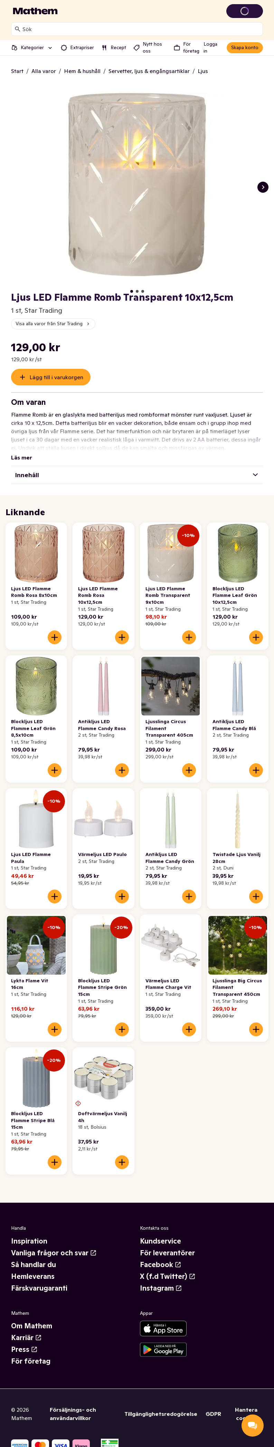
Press (24, 1341)
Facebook (160, 1256)
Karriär (26, 1329)
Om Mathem (31, 1317)
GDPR (213, 1405)
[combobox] (141, 29)
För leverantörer (167, 1244)
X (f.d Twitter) (168, 1268)
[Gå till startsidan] (35, 11)
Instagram (161, 1279)
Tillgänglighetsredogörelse (160, 1405)
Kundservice (160, 1232)
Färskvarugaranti (39, 1279)
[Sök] (17, 29)
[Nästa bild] (262, 187)
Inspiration (29, 1232)
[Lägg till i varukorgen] (55, 629)
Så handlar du (33, 1256)
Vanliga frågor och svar (54, 1244)
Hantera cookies (246, 1405)
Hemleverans (33, 1268)
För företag (30, 1352)
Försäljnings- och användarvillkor (73, 1405)
